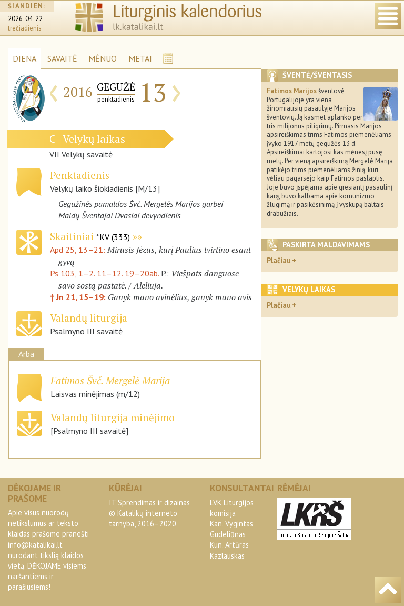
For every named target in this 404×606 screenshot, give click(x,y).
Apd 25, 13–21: (78, 249)
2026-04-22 (25, 18)
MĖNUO (102, 58)
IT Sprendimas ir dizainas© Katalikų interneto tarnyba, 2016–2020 (149, 513)
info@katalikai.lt (35, 545)
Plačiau (279, 260)
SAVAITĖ (62, 58)
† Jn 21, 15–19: (79, 297)
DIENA (24, 58)
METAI (140, 58)
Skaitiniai (90, 236)
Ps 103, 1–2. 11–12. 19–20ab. (104, 273)
